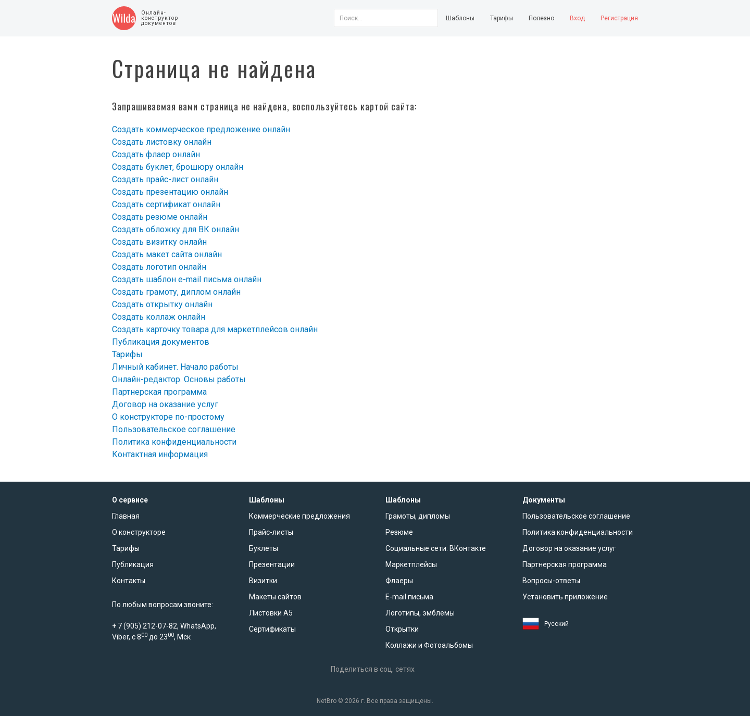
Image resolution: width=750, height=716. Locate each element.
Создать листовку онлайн (161, 142)
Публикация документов (160, 342)
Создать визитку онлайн (159, 242)
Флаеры (399, 580)
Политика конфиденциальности (174, 442)
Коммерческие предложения (299, 516)
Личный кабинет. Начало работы (175, 367)
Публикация (133, 564)
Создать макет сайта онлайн (167, 254)
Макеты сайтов (275, 597)
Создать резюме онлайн (159, 217)
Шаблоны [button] (460, 18)
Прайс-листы (271, 532)
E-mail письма (409, 597)
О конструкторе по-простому (168, 417)
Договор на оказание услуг (165, 404)
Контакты (128, 580)
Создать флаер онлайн (156, 154)
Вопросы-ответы (551, 580)
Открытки (402, 629)
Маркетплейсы (411, 564)
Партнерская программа (159, 392)
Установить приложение (565, 597)
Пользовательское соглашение (173, 429)
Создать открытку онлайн (162, 304)
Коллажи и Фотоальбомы (429, 645)
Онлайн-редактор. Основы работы (179, 379)
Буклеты (263, 548)
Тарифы (501, 18)
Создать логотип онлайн (159, 267)
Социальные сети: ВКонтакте (435, 548)
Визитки (263, 580)
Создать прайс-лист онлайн (165, 179)
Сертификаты (272, 629)
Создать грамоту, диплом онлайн (176, 292)
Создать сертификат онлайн (166, 204)
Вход (577, 18)
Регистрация (619, 18)
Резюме (399, 532)
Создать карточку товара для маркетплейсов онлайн (215, 329)
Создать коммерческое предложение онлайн (201, 129)
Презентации (272, 564)
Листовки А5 (271, 613)
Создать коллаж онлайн (158, 317)
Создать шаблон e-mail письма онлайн (186, 279)
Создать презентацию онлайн (170, 192)
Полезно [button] (541, 18)
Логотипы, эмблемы (420, 613)
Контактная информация (160, 454)
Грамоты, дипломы (417, 516)
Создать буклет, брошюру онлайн (177, 167)
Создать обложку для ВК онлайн (175, 229)
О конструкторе (139, 532)
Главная (126, 516)
